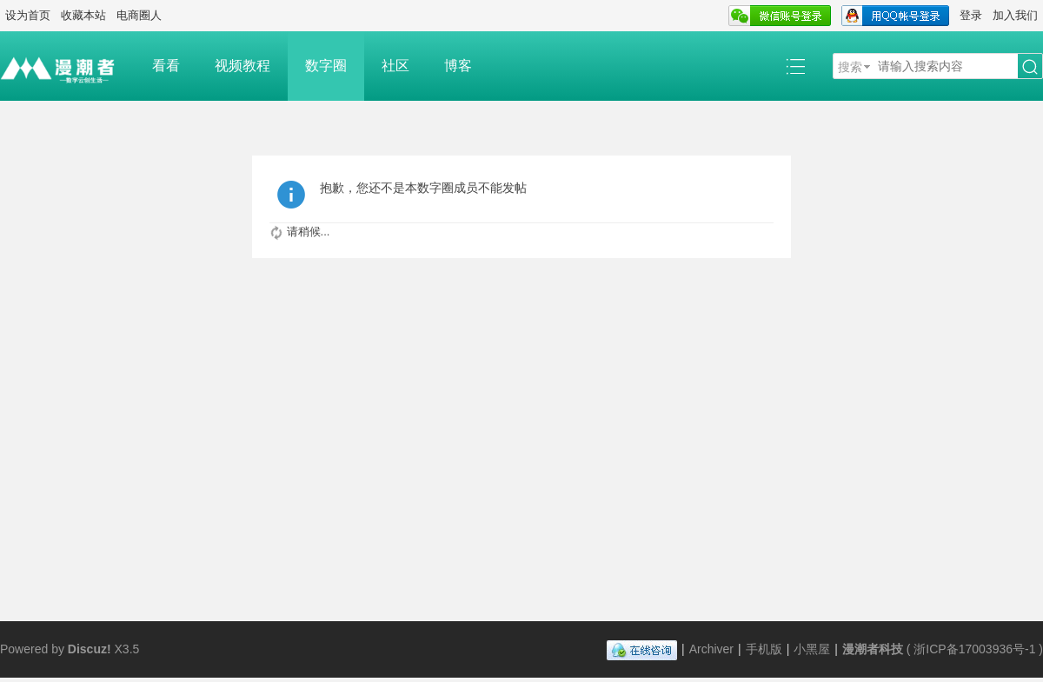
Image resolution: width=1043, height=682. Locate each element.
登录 (971, 15)
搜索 (850, 67)
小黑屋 (812, 649)
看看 (166, 65)
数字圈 (326, 65)
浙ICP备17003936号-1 (974, 649)
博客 (458, 65)
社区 (395, 65)
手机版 (764, 649)
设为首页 (27, 15)
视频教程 (242, 65)
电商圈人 (139, 15)
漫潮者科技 (872, 649)
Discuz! (89, 649)
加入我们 (1015, 15)
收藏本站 (83, 15)
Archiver (711, 649)
